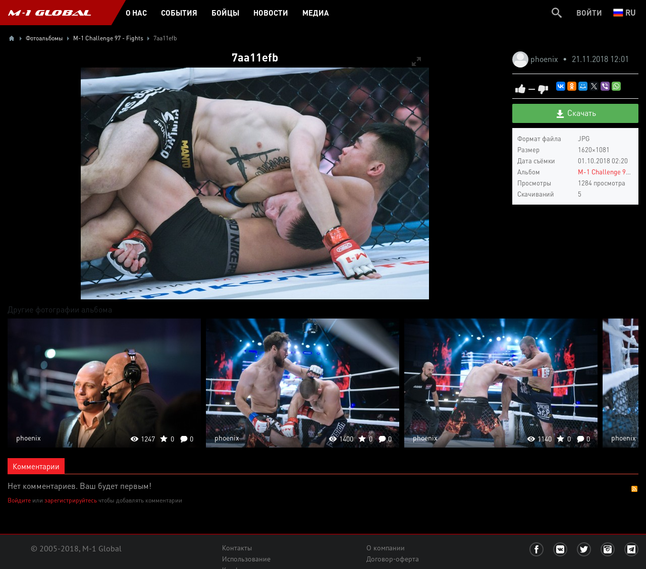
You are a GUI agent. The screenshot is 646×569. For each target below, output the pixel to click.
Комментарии (36, 466)
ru (624, 12)
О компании (385, 547)
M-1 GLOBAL (49, 13)
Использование (246, 558)
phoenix (545, 58)
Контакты (237, 547)
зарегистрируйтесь (70, 500)
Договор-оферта (392, 558)
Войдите (19, 500)
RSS (634, 489)
